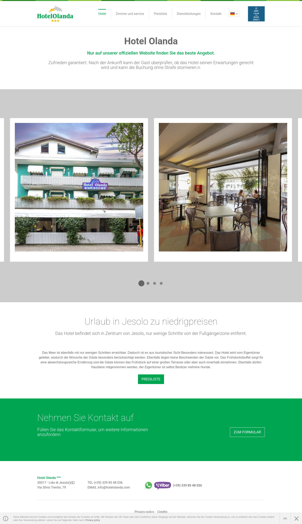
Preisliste (151, 379)
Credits (162, 512)
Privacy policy (144, 512)
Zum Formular (247, 432)
